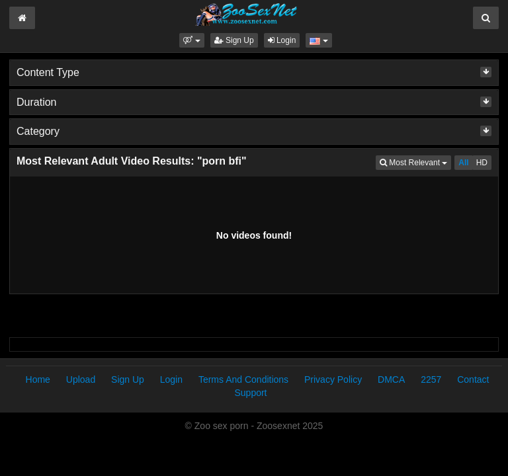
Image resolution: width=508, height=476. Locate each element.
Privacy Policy (333, 379)
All (463, 162)
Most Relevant (415, 161)
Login (282, 40)
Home (38, 379)
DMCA (391, 379)
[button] (191, 40)
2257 (431, 379)
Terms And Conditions (243, 379)
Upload (80, 379)
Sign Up (234, 40)
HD (481, 162)
